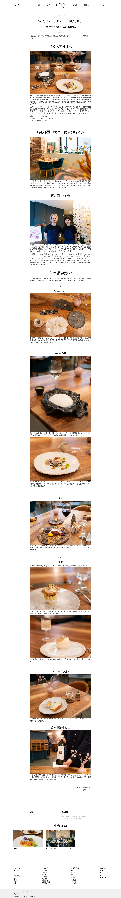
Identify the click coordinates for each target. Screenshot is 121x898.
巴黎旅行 (17, 876)
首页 (57, 15)
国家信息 (73, 882)
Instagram (103, 870)
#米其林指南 (70, 818)
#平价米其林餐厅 (66, 816)
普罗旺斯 (44, 878)
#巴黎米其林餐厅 (83, 816)
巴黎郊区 (44, 870)
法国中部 (44, 872)
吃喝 (15, 878)
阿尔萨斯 (44, 884)
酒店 (15, 884)
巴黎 (39, 5)
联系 (15, 872)
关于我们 (16, 870)
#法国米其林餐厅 (77, 818)
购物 (15, 882)
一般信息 (73, 880)
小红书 (103, 877)
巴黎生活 (75, 5)
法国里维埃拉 (46, 882)
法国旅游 (86, 5)
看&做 (15, 880)
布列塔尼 (44, 876)
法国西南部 (45, 880)
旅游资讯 (74, 878)
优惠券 (48, 5)
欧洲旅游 (73, 884)
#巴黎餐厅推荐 (74, 816)
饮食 (64, 15)
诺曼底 (44, 874)
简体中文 (102, 5)
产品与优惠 (75, 868)
